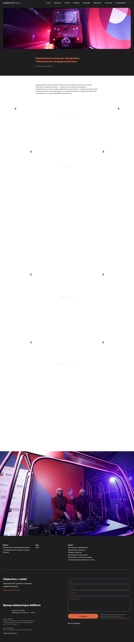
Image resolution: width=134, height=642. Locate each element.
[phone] (99, 592)
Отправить (83, 616)
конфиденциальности (123, 618)
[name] (99, 581)
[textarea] (99, 603)
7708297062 (9, 628)
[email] (99, 587)
